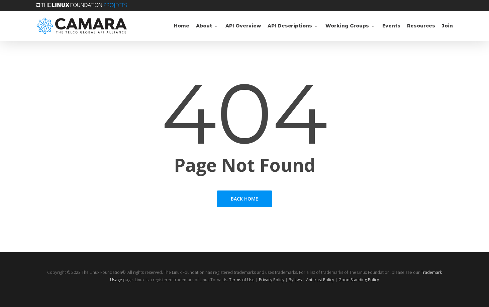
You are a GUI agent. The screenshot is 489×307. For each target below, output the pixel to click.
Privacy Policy (271, 280)
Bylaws (295, 280)
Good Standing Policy (358, 280)
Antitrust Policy (320, 280)
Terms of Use (242, 280)
